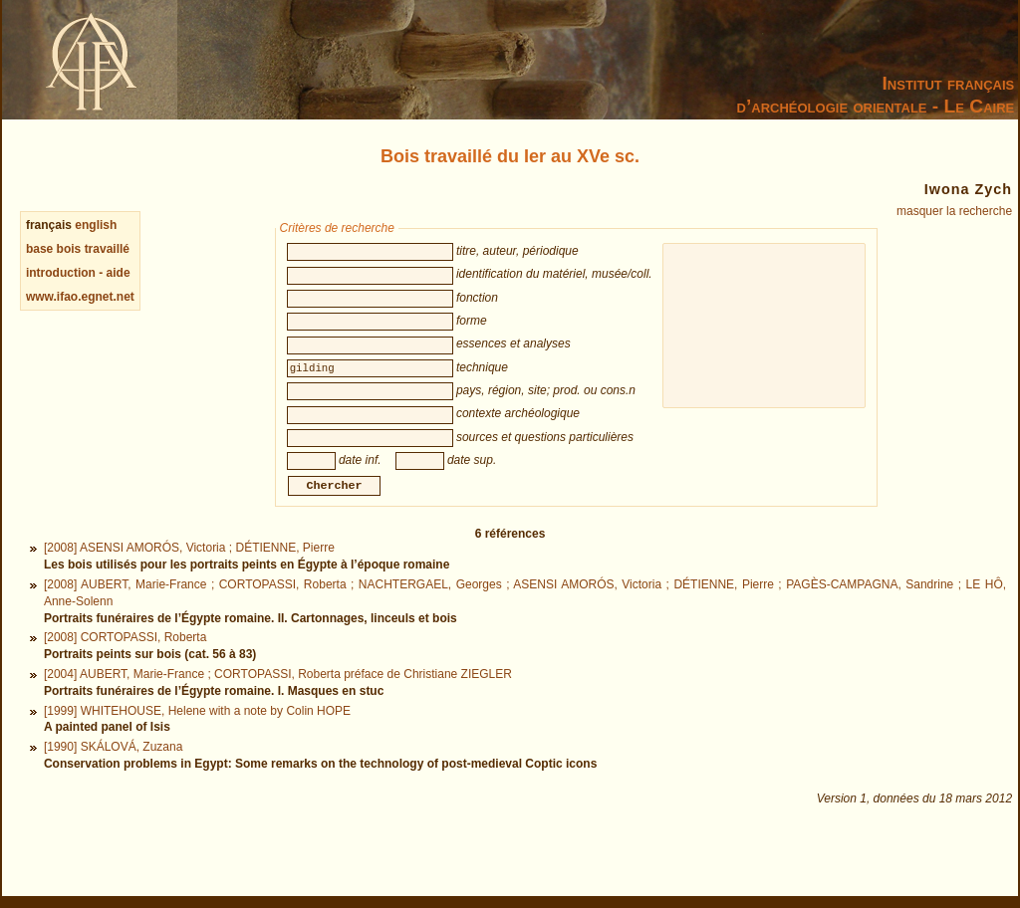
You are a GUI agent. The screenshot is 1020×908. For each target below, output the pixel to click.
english (96, 225)
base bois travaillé (77, 249)
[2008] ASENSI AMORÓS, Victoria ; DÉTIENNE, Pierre (189, 569)
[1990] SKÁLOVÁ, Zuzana (113, 769)
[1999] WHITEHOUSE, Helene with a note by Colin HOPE (197, 733)
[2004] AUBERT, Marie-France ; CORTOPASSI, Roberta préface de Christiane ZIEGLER (278, 696)
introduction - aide (78, 273)
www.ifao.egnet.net (80, 297)
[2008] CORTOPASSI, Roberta (125, 659)
